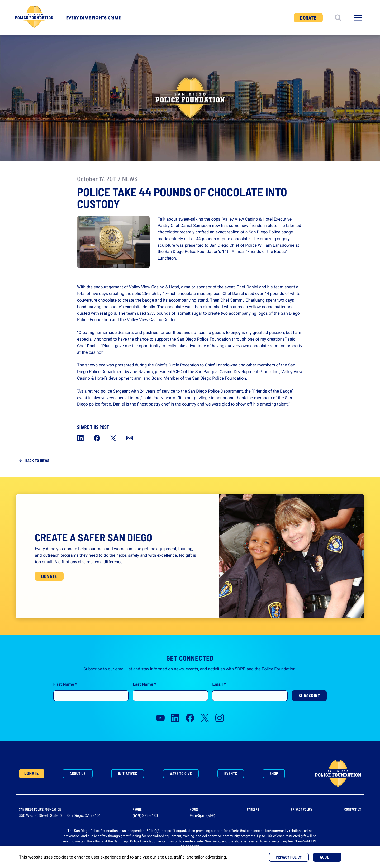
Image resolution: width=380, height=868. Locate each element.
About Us (77, 773)
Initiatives (127, 773)
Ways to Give (181, 773)
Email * (219, 696)
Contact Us (352, 809)
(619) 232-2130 (145, 816)
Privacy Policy (301, 809)
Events (230, 773)
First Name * (65, 696)
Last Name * (144, 696)
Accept (327, 857)
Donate (308, 18)
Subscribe (309, 708)
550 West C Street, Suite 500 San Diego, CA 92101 (60, 816)
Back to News (37, 460)
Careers (253, 809)
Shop (273, 773)
